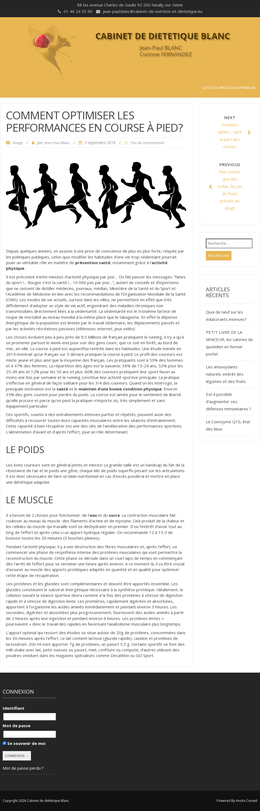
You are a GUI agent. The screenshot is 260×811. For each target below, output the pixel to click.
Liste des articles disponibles (229, 88)
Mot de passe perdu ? (23, 768)
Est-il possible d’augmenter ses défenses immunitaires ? (228, 401)
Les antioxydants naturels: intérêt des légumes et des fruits (226, 374)
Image (18, 142)
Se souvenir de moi (24, 743)
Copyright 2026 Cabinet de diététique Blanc (36, 800)
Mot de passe (16, 725)
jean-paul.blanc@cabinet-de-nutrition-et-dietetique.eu (152, 11)
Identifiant (13, 708)
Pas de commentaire (147, 142)
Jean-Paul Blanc (57, 142)
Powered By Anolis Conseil (237, 800)
